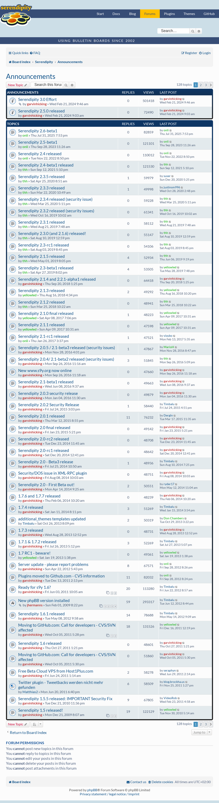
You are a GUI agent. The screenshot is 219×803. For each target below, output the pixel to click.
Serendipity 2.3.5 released (41, 176)
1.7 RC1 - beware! (34, 553)
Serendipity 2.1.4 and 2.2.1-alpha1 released (57, 279)
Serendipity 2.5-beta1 (37, 142)
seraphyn (170, 670)
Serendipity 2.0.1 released (41, 415)
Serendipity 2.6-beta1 (37, 130)
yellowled (170, 267)
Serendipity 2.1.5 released (41, 256)
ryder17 (169, 484)
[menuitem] (35, 52)
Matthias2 (30, 692)
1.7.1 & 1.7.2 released (37, 541)
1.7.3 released (30, 530)
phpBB (92, 790)
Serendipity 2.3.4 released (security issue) (55, 199)
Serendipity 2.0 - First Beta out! (46, 484)
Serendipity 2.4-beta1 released (46, 164)
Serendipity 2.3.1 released (41, 222)
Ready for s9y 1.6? (34, 587)
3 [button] (206, 85)
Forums (149, 14)
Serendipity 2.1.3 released (41, 290)
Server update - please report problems (53, 564)
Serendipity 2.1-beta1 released (46, 381)
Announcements (30, 76)
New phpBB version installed (44, 600)
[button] (211, 85)
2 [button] (201, 85)
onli (25, 135)
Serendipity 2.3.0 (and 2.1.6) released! (52, 233)
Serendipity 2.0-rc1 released (43, 450)
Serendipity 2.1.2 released (41, 302)
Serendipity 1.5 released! (40, 710)
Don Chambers (174, 518)
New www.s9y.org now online (45, 370)
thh (25, 169)
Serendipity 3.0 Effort (37, 99)
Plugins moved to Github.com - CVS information (61, 575)
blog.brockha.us (174, 681)
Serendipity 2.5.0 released (41, 110)
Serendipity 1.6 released (40, 643)
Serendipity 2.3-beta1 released (46, 267)
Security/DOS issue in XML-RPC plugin (52, 473)
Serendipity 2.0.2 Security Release (48, 404)
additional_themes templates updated (52, 518)
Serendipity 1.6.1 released (41, 613)
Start (100, 14)
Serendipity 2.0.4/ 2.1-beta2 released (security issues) (66, 359)
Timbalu (169, 404)
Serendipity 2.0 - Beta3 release (45, 461)
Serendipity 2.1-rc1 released (43, 336)
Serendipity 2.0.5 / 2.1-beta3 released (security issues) (66, 347)
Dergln (168, 415)
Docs (116, 14)
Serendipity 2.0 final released (44, 427)
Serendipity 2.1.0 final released (46, 313)
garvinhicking (37, 104)
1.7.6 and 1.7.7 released (39, 495)
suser (167, 176)
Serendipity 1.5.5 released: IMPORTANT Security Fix (65, 698)
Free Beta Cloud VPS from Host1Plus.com (55, 671)
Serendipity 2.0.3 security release (48, 393)
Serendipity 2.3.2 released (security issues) (56, 210)
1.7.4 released (30, 507)
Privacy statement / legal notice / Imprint (109, 794)
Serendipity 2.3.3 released (41, 187)
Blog (132, 14)
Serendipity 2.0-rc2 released (43, 438)
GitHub (209, 14)
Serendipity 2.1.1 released (41, 324)
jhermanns (35, 605)
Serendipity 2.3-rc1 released (43, 244)
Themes (189, 14)
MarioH (169, 347)
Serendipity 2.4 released (40, 153)
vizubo (168, 335)
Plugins (169, 14)
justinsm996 (172, 187)
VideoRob (170, 698)
